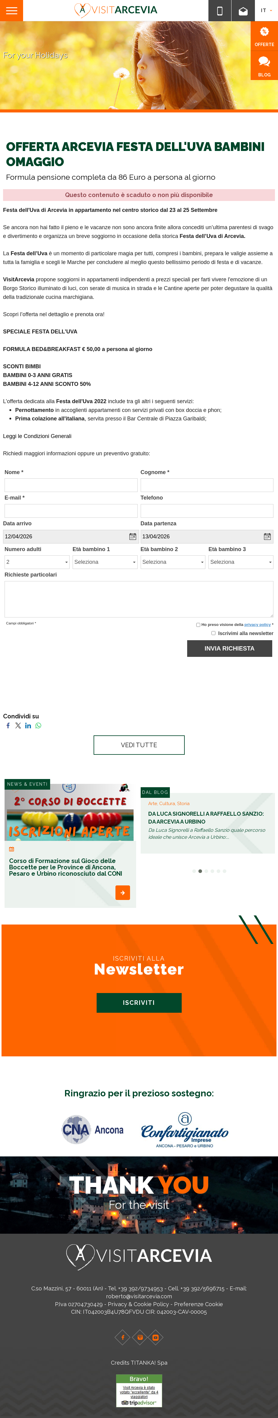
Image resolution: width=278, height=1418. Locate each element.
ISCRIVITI (139, 1002)
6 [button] (224, 871)
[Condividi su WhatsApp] (38, 724)
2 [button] (200, 871)
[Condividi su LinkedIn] (28, 724)
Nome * (14, 472)
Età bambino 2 (159, 549)
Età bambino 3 (227, 549)
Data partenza (159, 523)
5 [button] (218, 871)
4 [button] (212, 871)
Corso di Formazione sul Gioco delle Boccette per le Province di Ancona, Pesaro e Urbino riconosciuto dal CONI (65, 867)
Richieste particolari (31, 575)
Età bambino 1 (91, 549)
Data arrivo (17, 523)
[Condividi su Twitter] (18, 724)
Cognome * (155, 472)
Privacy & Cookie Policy (138, 1304)
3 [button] (206, 871)
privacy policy (258, 624)
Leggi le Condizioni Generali (37, 436)
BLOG (264, 66)
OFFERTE (264, 37)
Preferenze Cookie (198, 1304)
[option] (70, 846)
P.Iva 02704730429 (79, 1304)
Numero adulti (23, 549)
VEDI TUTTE (139, 745)
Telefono (152, 498)
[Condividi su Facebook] (8, 724)
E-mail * (15, 498)
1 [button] (194, 871)
